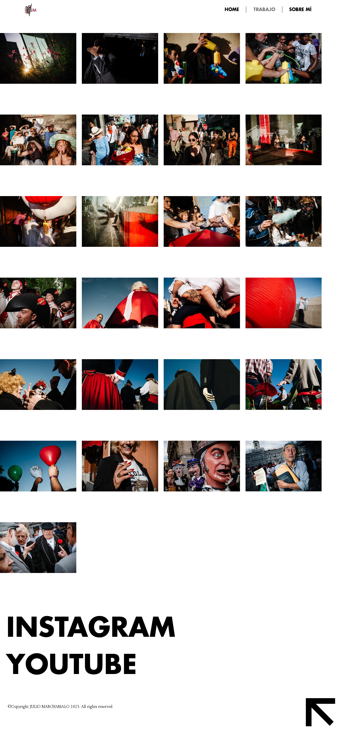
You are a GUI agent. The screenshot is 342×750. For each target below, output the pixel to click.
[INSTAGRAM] (91, 628)
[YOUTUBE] (91, 665)
